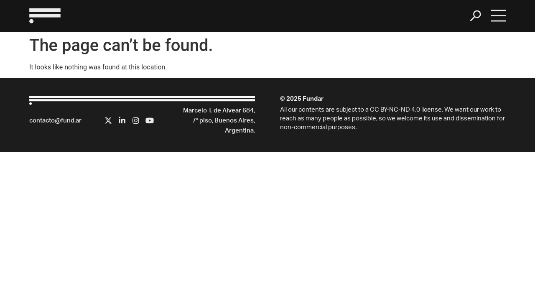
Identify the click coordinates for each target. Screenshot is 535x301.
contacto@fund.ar (55, 121)
